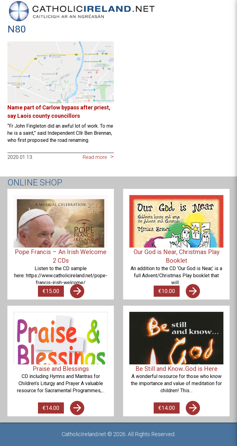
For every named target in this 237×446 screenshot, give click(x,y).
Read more (95, 157)
